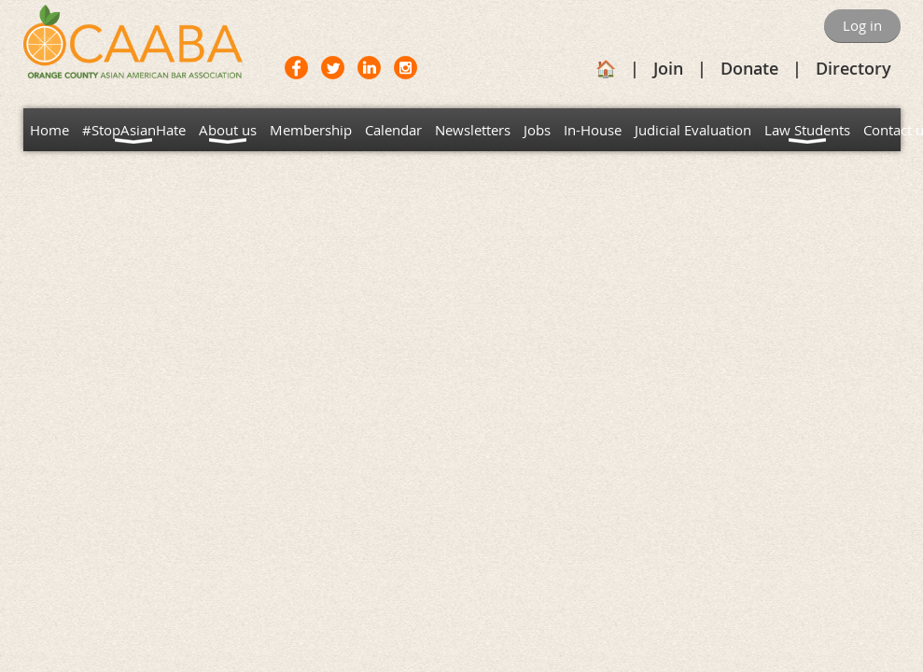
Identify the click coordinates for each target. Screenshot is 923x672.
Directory (853, 68)
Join (668, 68)
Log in (862, 25)
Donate (749, 68)
